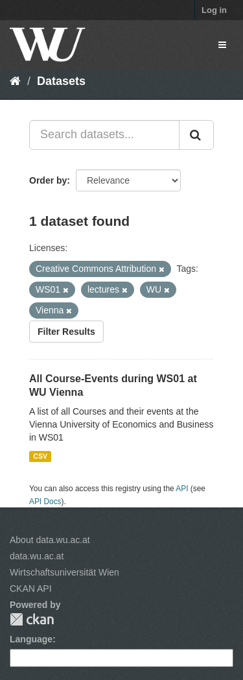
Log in (214, 10)
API (182, 488)
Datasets (61, 81)
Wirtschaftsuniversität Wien (64, 572)
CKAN (32, 619)
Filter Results (66, 331)
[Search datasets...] (104, 135)
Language (31, 639)
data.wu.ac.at (37, 556)
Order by (48, 180)
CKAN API (31, 588)
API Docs (45, 501)
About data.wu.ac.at (50, 540)
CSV (40, 456)
